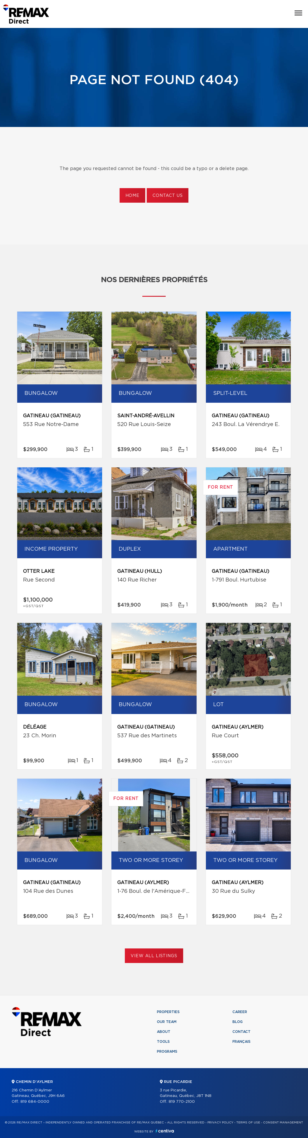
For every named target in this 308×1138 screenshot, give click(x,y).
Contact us (168, 196)
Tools (163, 1041)
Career (239, 1012)
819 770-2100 (182, 1102)
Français (241, 1041)
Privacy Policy (220, 1122)
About (163, 1031)
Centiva (164, 1131)
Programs (167, 1051)
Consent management (283, 1122)
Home (132, 196)
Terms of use (248, 1122)
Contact (241, 1031)
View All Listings (154, 956)
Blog (237, 1022)
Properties (168, 1012)
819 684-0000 (34, 1102)
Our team (166, 1022)
